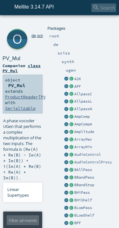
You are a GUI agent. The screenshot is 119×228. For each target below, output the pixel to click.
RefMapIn (57, 161)
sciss (33, 24)
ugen (54, 24)
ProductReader (72, 57)
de (25, 24)
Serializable (29, 63)
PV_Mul (34, 31)
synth (44, 24)
